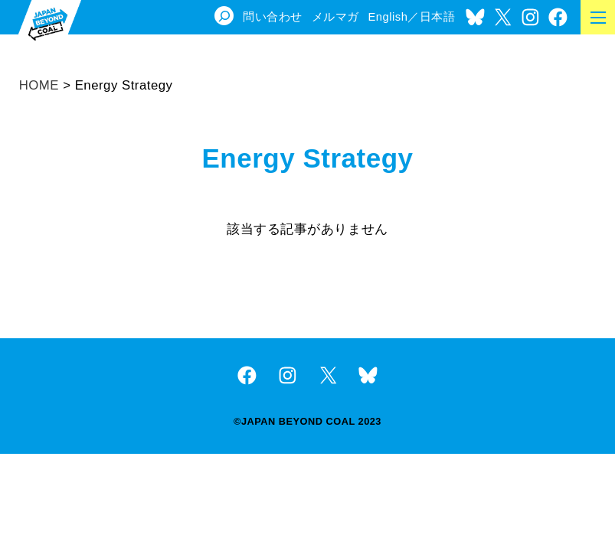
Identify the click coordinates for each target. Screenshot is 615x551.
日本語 (438, 17)
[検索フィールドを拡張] (224, 15)
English (387, 17)
